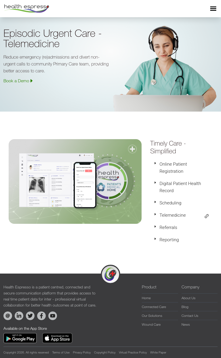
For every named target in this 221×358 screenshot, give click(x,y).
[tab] (181, 167)
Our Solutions (152, 316)
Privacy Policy (82, 352)
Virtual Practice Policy (133, 352)
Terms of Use (60, 352)
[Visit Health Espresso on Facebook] (41, 315)
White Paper (158, 352)
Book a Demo (18, 80)
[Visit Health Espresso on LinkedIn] (19, 315)
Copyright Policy (104, 352)
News (186, 324)
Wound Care (151, 324)
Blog (185, 307)
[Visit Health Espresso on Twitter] (30, 315)
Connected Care (154, 307)
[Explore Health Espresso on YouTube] (52, 315)
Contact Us (190, 316)
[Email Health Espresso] (7, 315)
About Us (189, 298)
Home (146, 298)
